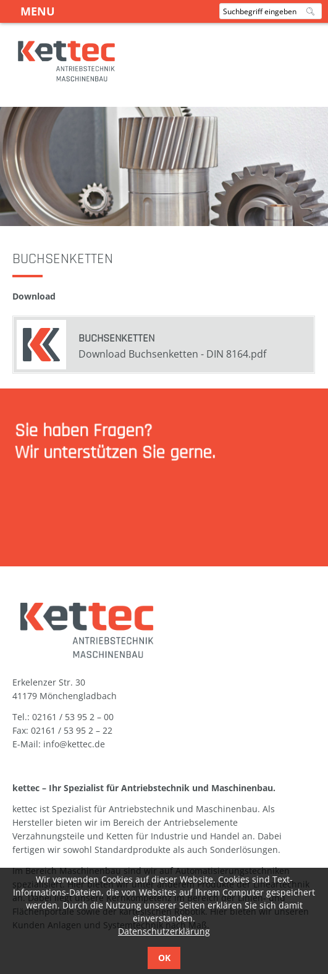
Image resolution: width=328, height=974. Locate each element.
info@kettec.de (74, 744)
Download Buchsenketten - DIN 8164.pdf (172, 354)
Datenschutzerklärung (164, 931)
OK (164, 958)
